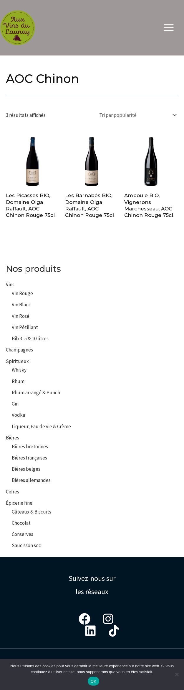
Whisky (19, 370)
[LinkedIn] (90, 631)
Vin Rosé (20, 316)
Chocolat (21, 523)
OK (93, 681)
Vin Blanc (21, 304)
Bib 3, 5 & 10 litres (30, 338)
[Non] (177, 674)
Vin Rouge (22, 293)
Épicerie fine (19, 503)
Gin (15, 403)
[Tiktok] (114, 631)
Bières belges (26, 469)
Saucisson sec (26, 545)
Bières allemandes (31, 480)
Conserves (22, 534)
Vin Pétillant (25, 327)
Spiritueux (17, 361)
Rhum (18, 381)
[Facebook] (84, 619)
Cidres (12, 491)
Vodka (18, 415)
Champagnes (19, 349)
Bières (12, 437)
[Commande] (136, 115)
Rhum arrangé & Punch (36, 392)
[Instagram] (108, 619)
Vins (10, 284)
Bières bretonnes (30, 446)
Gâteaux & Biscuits (31, 511)
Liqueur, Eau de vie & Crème (41, 426)
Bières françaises (29, 457)
